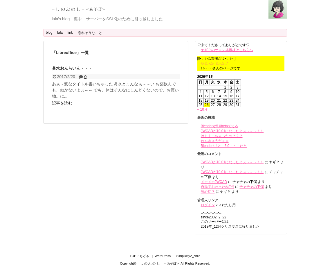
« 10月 (202, 109)
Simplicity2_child (188, 256)
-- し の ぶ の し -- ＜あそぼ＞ (79, 9)
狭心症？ (208, 192)
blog (49, 32)
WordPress (163, 256)
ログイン (208, 205)
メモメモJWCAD (214, 182)
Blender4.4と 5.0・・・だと (224, 146)
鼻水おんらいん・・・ (72, 68)
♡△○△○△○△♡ (214, 63)
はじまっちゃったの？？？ (222, 136)
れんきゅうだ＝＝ (215, 141)
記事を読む (62, 103)
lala (60, 32)
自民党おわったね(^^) (217, 187)
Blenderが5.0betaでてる (219, 126)
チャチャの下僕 (251, 187)
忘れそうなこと (90, 33)
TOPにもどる (139, 256)
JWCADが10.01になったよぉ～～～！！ (232, 131)
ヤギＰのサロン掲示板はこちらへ (227, 50)
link (70, 32)
